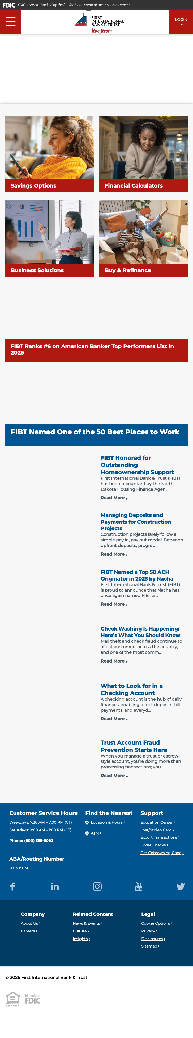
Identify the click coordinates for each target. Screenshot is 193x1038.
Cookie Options (155, 936)
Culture (80, 943)
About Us (29, 936)
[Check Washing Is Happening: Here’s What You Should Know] (96, 656)
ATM (95, 846)
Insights (80, 951)
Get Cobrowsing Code (160, 865)
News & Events (86, 936)
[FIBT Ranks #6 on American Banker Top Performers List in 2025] (96, 323)
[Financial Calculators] (143, 154)
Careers (28, 943)
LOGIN (181, 19)
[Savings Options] (49, 154)
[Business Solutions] (49, 238)
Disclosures (152, 951)
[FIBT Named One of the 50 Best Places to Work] (96, 408)
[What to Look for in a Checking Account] (96, 716)
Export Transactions (158, 850)
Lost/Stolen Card (155, 842)
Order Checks (153, 857)
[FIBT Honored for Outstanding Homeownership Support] (96, 479)
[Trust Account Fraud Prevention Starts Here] (96, 775)
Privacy (148, 943)
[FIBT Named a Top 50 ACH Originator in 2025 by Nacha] (96, 597)
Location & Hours (107, 835)
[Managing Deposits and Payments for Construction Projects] (96, 538)
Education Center (156, 835)
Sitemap (149, 959)
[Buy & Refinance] (143, 238)
